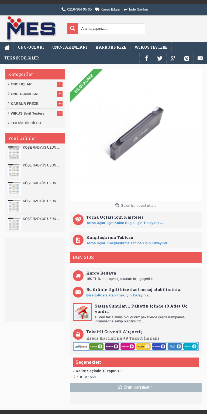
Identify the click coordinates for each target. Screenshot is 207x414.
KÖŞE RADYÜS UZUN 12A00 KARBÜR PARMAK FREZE (42, 165)
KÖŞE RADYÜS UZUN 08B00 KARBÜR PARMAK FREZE (42, 219)
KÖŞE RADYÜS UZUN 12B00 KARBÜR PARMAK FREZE (42, 147)
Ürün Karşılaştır (137, 387)
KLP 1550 (88, 377)
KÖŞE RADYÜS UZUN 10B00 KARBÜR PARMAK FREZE (42, 183)
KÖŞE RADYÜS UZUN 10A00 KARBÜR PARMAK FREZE (42, 201)
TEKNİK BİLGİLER (26, 123)
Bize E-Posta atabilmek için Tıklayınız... (118, 295)
